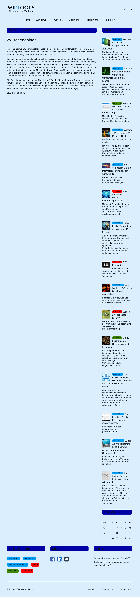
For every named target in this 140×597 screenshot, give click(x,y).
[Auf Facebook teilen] (52, 559)
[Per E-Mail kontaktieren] (66, 559)
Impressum (126, 589)
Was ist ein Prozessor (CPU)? (121, 315)
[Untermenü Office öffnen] (62, 20)
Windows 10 (29, 558)
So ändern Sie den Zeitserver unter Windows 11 (115, 477)
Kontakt (91, 589)
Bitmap (82, 86)
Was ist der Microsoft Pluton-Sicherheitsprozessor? (116, 196)
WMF (39, 88)
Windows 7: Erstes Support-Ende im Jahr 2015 (116, 44)
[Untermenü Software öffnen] (80, 20)
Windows (41, 19)
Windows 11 (13, 558)
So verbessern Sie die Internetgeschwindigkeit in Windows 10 (116, 169)
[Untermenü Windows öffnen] (48, 20)
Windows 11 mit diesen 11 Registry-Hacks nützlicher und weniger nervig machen (117, 136)
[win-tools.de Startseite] (21, 8)
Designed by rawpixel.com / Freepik (111, 558)
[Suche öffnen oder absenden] (123, 8)
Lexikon (110, 19)
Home (27, 19)
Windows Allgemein (17, 564)
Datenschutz (108, 589)
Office (57, 19)
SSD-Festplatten (120, 263)
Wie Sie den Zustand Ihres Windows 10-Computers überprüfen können (117, 74)
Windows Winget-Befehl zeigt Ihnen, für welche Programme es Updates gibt (116, 447)
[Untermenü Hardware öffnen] (99, 20)
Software (74, 19)
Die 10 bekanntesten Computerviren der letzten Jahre (116, 342)
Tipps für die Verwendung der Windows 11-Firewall (117, 227)
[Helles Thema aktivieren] (130, 8)
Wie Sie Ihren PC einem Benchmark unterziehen (117, 290)
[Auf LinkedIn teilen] (59, 559)
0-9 (104, 522)
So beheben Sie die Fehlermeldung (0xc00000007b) (115, 418)
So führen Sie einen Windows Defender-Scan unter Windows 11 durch (117, 380)
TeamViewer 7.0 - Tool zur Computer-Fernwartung (117, 108)
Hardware (92, 19)
